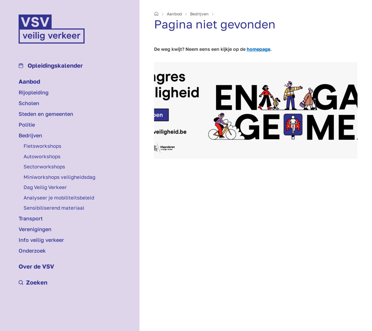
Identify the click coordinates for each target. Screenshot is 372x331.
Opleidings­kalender (51, 65)
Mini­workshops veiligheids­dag (59, 177)
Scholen (29, 103)
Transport (31, 218)
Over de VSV (36, 266)
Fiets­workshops (42, 146)
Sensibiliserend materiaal (54, 208)
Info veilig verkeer (41, 240)
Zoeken (33, 282)
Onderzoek (32, 250)
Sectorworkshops (44, 166)
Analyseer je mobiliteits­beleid (59, 198)
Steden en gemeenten (46, 114)
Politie (27, 124)
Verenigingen (35, 229)
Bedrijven (30, 135)
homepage (258, 49)
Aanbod (29, 81)
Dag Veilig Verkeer (45, 187)
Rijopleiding (34, 92)
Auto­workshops (42, 156)
